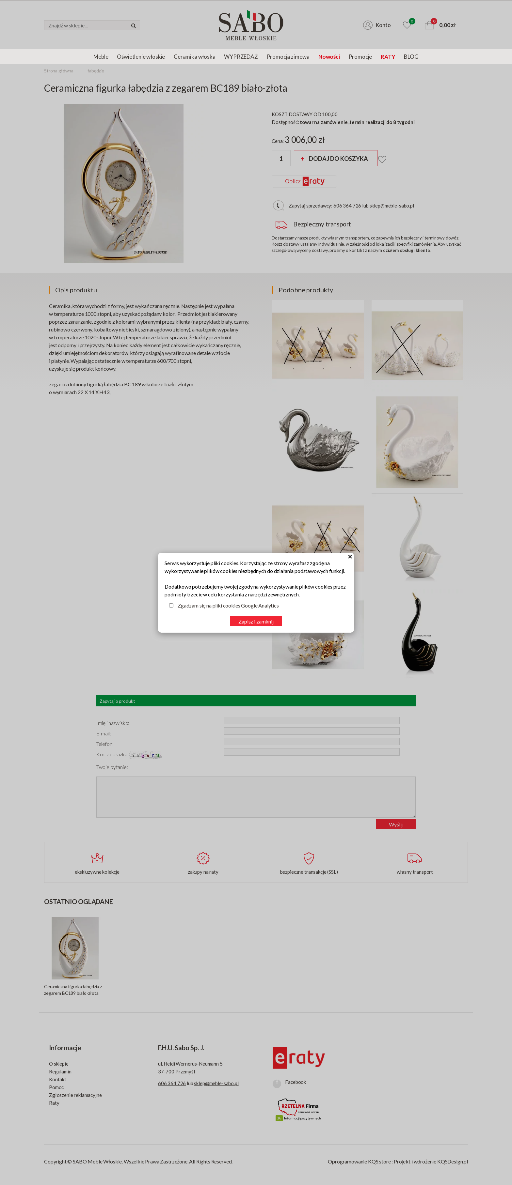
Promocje (360, 56)
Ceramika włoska (194, 56)
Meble (100, 56)
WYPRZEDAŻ (241, 56)
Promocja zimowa (288, 56)
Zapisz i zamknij (255, 621)
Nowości (329, 56)
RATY (388, 56)
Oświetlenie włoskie (141, 56)
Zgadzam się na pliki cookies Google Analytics (228, 605)
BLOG (411, 56)
